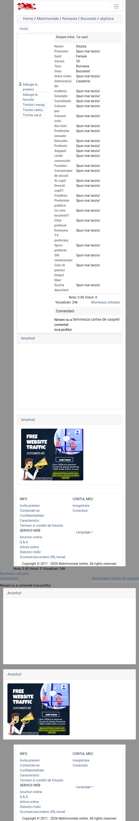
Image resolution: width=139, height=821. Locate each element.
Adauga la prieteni (30, 86)
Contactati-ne (30, 511)
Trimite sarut (32, 115)
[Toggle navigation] (116, 6)
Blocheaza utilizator (105, 302)
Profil (24, 29)
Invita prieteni (30, 506)
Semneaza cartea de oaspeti (96, 319)
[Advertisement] (38, 55)
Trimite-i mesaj (34, 105)
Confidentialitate (32, 516)
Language (83, 532)
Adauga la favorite (30, 97)
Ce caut (82, 37)
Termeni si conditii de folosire (41, 526)
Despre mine (65, 37)
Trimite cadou (33, 110)
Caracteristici (29, 521)
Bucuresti (88, 18)
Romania (69, 18)
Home (28, 18)
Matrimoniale (48, 18)
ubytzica (107, 18)
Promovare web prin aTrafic (37, 479)
